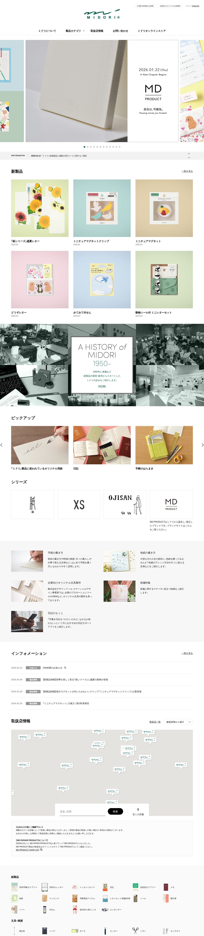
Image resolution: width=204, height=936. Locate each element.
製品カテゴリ (73, 31)
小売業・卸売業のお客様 (145, 6)
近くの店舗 (138, 814)
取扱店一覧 (155, 721)
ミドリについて (47, 31)
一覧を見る (187, 171)
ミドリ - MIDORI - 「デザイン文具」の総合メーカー (102, 14)
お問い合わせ (120, 31)
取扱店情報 (97, 31)
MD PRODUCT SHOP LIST (27, 849)
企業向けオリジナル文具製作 (170, 6)
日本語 (187, 6)
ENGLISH (195, 6)
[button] (181, 766)
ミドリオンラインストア (152, 31)
